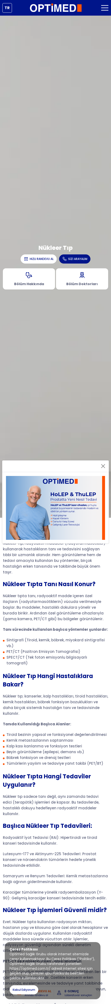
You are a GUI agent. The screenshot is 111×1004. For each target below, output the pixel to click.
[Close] (103, 466)
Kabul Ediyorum (24, 990)
